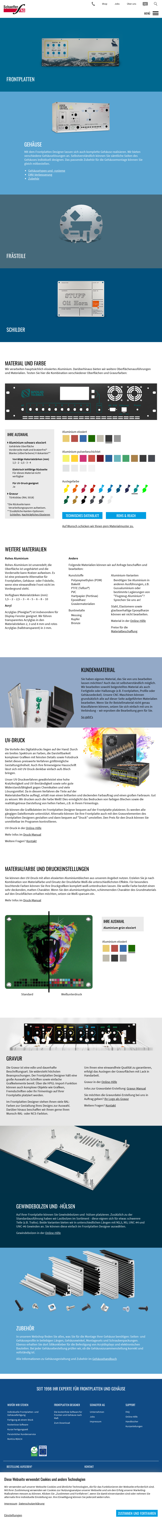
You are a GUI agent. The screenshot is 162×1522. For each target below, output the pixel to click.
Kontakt (31, 841)
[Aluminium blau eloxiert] (83, 438)
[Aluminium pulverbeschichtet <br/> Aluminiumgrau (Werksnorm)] (66, 468)
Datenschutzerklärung (31, 1503)
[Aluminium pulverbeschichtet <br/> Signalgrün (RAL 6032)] (125, 458)
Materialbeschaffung (124, 631)
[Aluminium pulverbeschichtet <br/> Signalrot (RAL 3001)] (91, 458)
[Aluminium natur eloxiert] (117, 438)
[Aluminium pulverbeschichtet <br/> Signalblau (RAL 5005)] (108, 458)
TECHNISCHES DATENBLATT (82, 515)
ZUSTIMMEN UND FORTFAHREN (137, 1513)
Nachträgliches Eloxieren (36, 514)
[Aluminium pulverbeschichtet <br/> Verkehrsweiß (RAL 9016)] (91, 468)
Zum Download (62, 1422)
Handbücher (132, 1421)
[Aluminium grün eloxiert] (91, 438)
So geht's (87, 717)
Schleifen (15, 514)
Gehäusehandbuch (104, 1359)
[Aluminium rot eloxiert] (74, 438)
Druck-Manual (32, 834)
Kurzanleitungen (134, 1426)
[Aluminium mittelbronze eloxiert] (100, 438)
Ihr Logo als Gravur (116, 1099)
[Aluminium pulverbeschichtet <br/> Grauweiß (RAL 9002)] (83, 468)
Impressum (95, 1421)
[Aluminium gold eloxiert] (66, 438)
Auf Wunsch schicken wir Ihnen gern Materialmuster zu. (98, 526)
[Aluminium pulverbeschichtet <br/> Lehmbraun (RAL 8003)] (134, 458)
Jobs (117, 3)
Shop (104, 3)
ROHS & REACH (126, 515)
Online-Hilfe (138, 621)
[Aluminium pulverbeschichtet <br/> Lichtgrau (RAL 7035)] (74, 468)
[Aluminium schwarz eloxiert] (108, 438)
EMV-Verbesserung (40, 175)
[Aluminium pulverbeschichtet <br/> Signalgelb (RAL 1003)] (74, 458)
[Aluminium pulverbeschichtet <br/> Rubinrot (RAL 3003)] (100, 458)
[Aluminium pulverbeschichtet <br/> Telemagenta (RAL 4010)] (83, 458)
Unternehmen (97, 1411)
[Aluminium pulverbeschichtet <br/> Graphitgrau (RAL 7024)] (151, 458)
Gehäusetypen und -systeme (46, 171)
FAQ (127, 1411)
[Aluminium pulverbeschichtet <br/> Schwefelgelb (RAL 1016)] (66, 458)
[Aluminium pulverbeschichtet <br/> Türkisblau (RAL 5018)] (117, 458)
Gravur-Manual (136, 1088)
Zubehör (33, 178)
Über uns (131, 3)
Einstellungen (13, 1515)
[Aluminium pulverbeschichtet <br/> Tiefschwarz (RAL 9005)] (143, 458)
